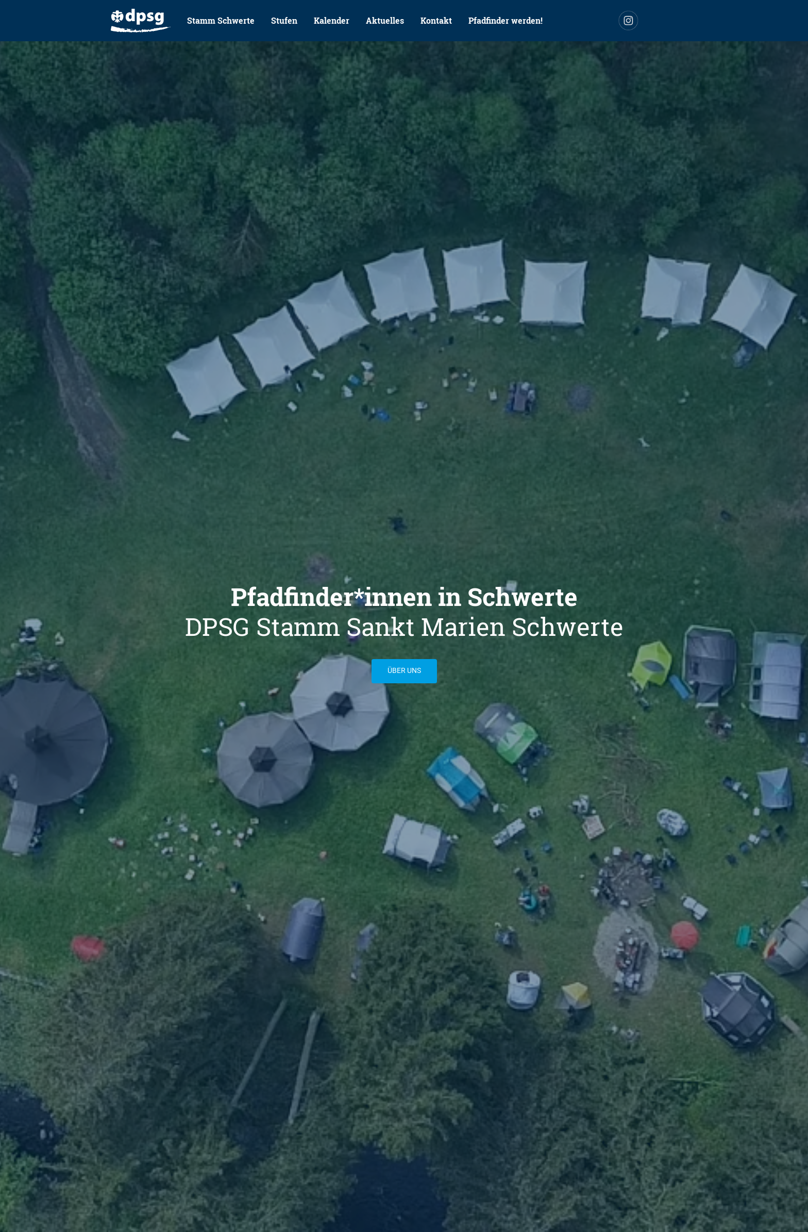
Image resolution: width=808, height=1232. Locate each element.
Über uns (404, 670)
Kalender (331, 20)
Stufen (284, 20)
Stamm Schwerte (221, 20)
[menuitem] (141, 20)
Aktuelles (385, 20)
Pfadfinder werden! (505, 20)
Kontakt (436, 20)
